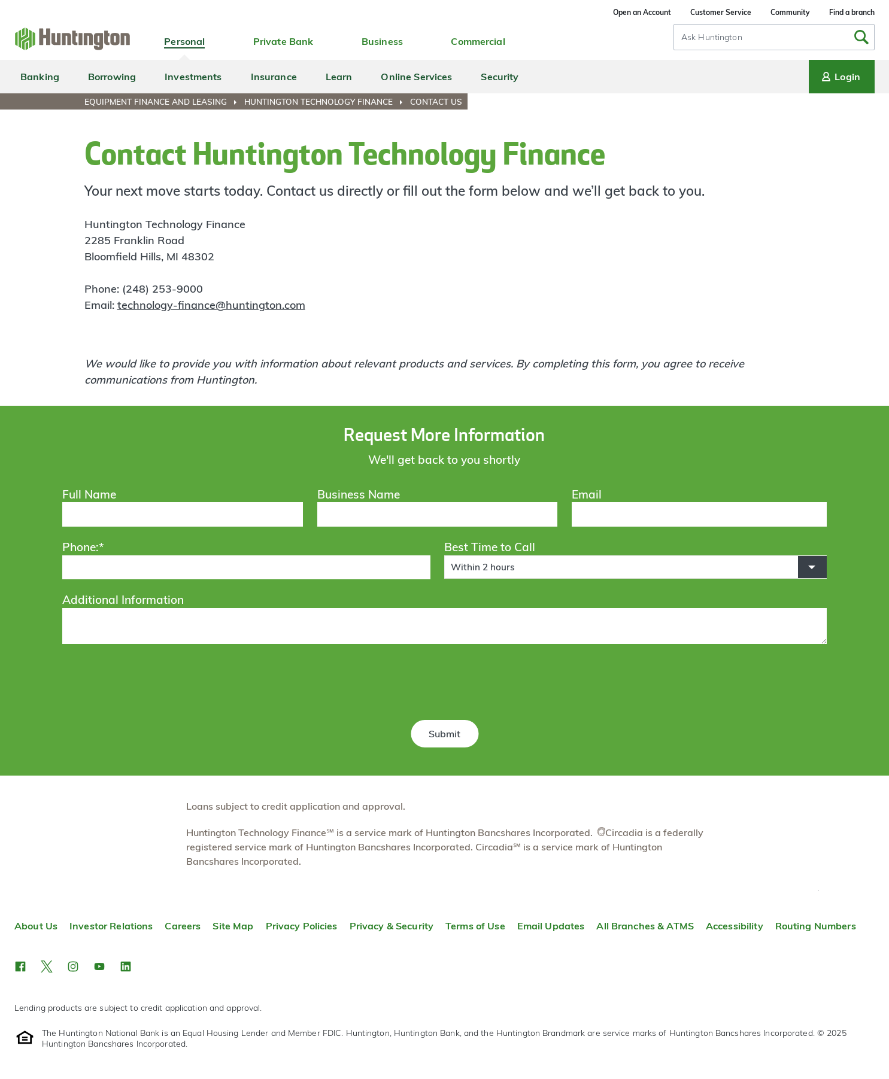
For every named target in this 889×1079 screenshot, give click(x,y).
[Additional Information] (444, 626)
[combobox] (774, 37)
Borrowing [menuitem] (112, 77)
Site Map (233, 926)
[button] (635, 567)
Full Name (89, 494)
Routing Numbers (815, 926)
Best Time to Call (489, 547)
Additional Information (123, 599)
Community (790, 12)
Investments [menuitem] (193, 77)
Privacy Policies (302, 926)
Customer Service (720, 12)
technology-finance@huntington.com (211, 305)
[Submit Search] (861, 37)
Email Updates (551, 926)
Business (382, 41)
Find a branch (852, 12)
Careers (183, 926)
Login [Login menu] (840, 76)
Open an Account (642, 12)
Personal (184, 41)
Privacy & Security (391, 926)
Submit (444, 734)
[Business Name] (437, 514)
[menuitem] (163, 102)
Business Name (358, 494)
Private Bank (283, 41)
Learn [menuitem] (339, 77)
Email (587, 494)
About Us (35, 926)
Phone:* (83, 547)
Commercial (478, 41)
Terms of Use (475, 926)
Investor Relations (111, 926)
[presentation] (444, 684)
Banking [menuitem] (39, 77)
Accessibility (734, 926)
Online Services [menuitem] (416, 77)
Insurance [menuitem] (274, 77)
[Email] (699, 514)
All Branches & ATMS (645, 926)
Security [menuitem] (499, 77)
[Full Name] (182, 514)
